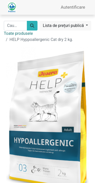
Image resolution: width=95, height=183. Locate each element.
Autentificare (73, 7)
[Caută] (32, 25)
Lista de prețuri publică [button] (64, 25)
